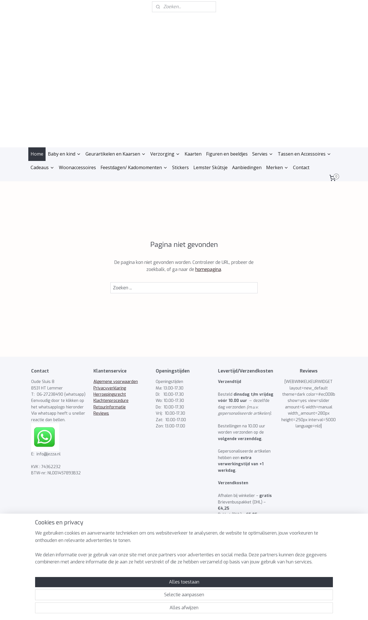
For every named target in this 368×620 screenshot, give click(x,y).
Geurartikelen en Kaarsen (115, 154)
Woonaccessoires (77, 167)
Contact (301, 167)
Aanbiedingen (247, 167)
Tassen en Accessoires (304, 154)
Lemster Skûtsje (210, 167)
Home (37, 154)
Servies (262, 154)
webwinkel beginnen (190, 610)
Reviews (101, 413)
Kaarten (193, 154)
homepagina (208, 269)
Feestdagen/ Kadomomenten (134, 167)
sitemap (159, 610)
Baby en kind (64, 154)
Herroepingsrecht (109, 394)
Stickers (180, 167)
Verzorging (165, 154)
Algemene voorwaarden (115, 381)
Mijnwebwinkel (239, 610)
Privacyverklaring (109, 388)
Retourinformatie (109, 407)
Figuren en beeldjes (227, 154)
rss (169, 610)
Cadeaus (42, 167)
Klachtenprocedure (111, 400)
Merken (277, 167)
